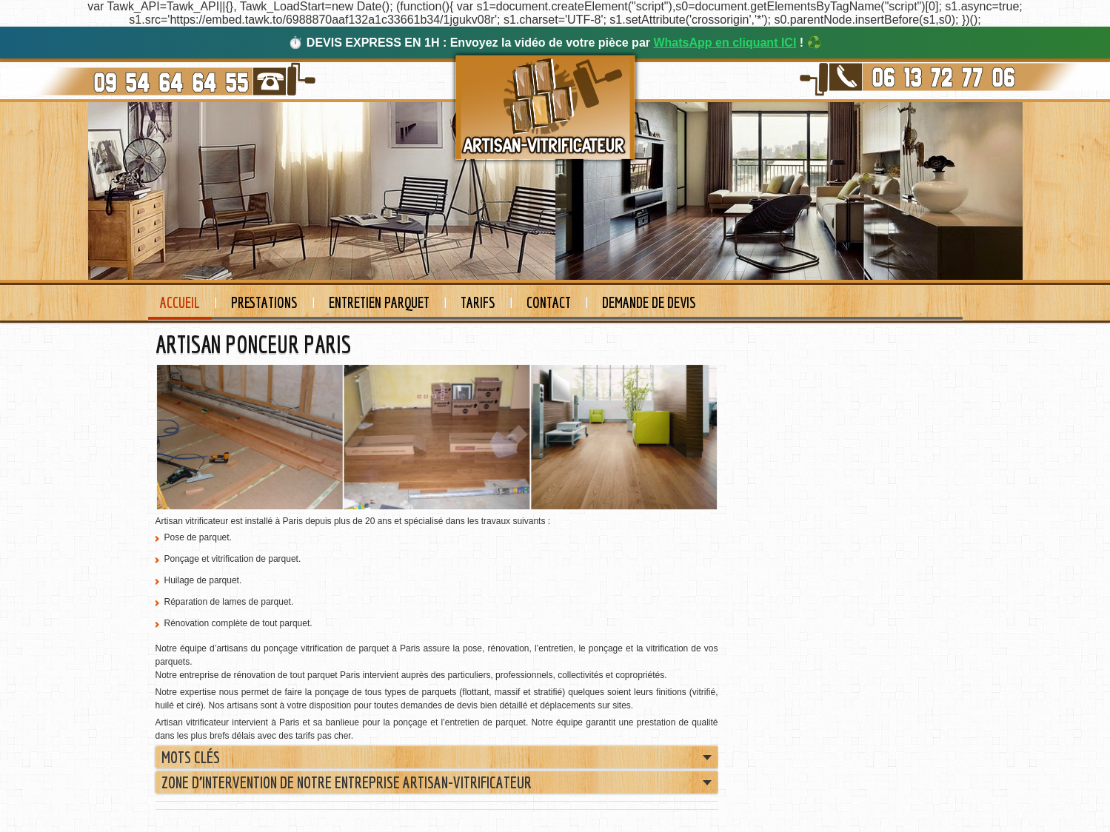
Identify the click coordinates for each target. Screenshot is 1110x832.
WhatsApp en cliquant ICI (724, 42)
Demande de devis (649, 302)
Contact (548, 302)
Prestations (264, 302)
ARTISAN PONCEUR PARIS (253, 344)
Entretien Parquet (379, 302)
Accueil (180, 302)
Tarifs (478, 302)
